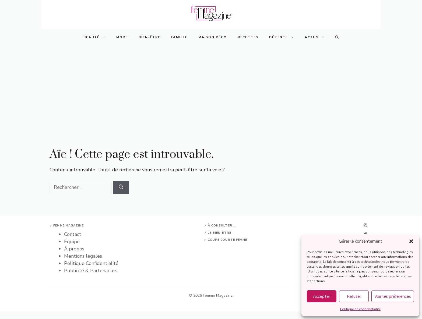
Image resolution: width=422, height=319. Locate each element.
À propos (74, 249)
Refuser (354, 296)
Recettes (248, 37)
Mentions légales (83, 256)
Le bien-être (219, 233)
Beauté (97, 37)
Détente (284, 37)
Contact (72, 234)
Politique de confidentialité (360, 309)
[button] (411, 241)
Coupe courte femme (227, 240)
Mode (122, 37)
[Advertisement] (211, 85)
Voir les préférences (392, 296)
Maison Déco (212, 37)
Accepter (321, 296)
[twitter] (365, 233)
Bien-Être (149, 37)
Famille (179, 37)
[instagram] (365, 225)
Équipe (72, 241)
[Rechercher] (121, 187)
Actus (317, 37)
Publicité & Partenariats (90, 270)
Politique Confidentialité (91, 263)
